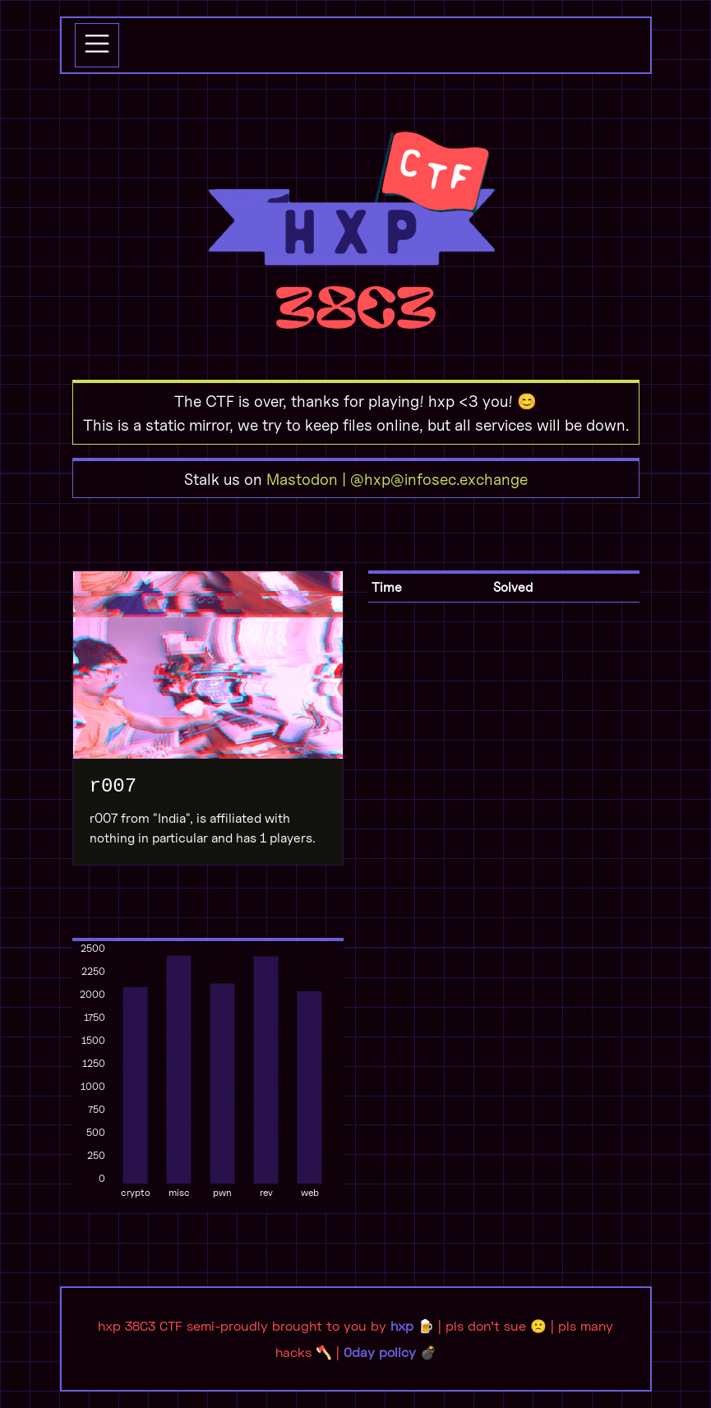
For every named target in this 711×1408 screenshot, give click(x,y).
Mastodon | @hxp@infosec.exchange (397, 479)
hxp (401, 1325)
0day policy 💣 (390, 1352)
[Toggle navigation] (97, 45)
